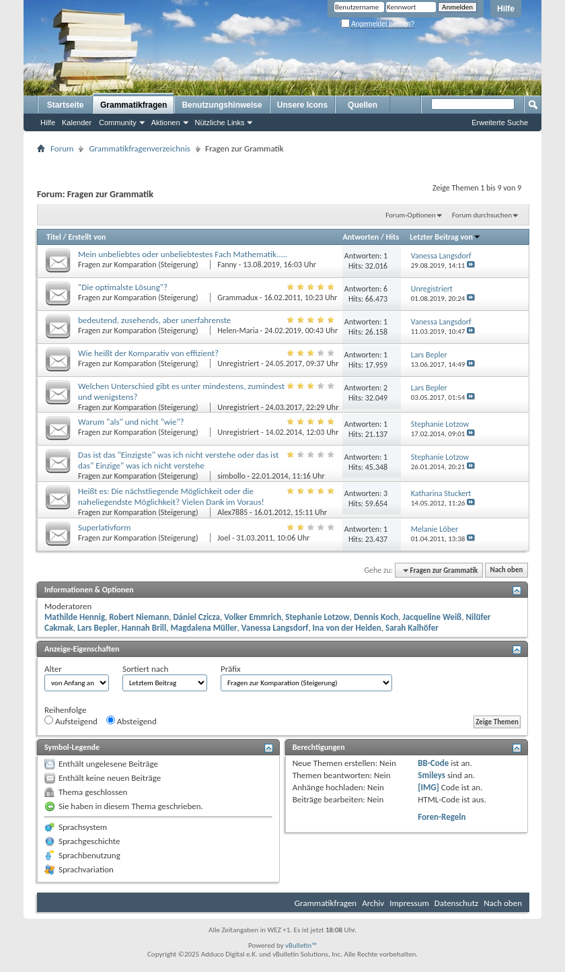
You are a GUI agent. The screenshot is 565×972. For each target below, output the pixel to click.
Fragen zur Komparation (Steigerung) (139, 264)
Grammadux (237, 297)
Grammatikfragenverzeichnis (139, 148)
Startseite (65, 105)
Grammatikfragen (133, 105)
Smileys (431, 775)
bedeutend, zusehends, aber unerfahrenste (154, 320)
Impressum (409, 903)
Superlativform (104, 527)
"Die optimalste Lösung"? (122, 287)
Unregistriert (238, 363)
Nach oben (506, 570)
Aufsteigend (71, 721)
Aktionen (165, 122)
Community (118, 122)
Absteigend (131, 721)
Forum (61, 148)
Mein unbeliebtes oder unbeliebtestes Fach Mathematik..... (182, 254)
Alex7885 (232, 512)
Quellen (362, 105)
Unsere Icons (302, 105)
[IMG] (428, 787)
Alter (53, 669)
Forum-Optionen (410, 215)
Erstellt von (87, 237)
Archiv (373, 903)
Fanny (227, 264)
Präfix (231, 669)
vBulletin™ (301, 945)
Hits (392, 237)
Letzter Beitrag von (445, 237)
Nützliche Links (220, 122)
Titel (53, 237)
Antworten (360, 237)
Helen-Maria (237, 330)
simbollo (231, 476)
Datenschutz (456, 903)
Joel (223, 538)
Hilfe (506, 8)
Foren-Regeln (441, 817)
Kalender (76, 122)
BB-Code (433, 763)
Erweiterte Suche (500, 122)
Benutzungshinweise (222, 105)
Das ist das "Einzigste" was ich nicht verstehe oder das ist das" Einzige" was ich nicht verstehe (178, 460)
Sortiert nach (145, 669)
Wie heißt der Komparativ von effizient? (148, 353)
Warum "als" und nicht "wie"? (131, 422)
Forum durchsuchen (482, 215)
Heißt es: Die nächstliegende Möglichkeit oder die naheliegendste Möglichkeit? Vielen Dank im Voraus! (171, 496)
